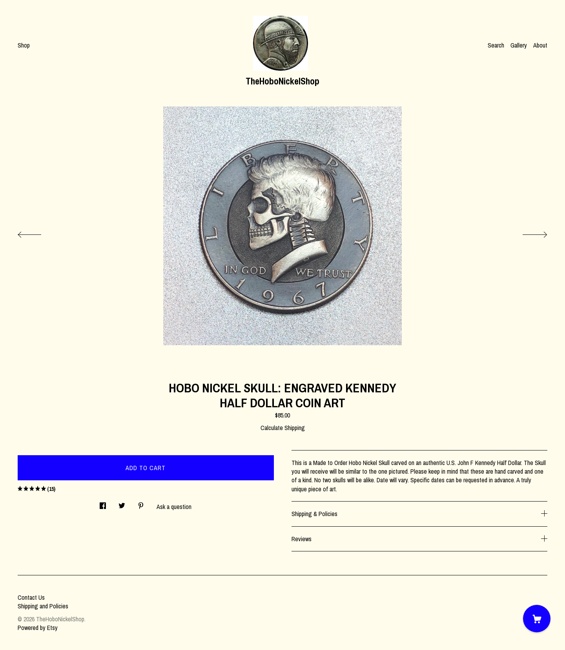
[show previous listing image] (37, 232)
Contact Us (31, 597)
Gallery (518, 45)
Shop (24, 45)
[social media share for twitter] (121, 503)
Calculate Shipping (283, 427)
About (540, 45)
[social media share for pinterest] (141, 503)
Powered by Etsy (38, 627)
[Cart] (536, 618)
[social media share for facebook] (103, 503)
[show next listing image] (527, 232)
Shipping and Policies (43, 606)
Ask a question (174, 506)
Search (496, 45)
